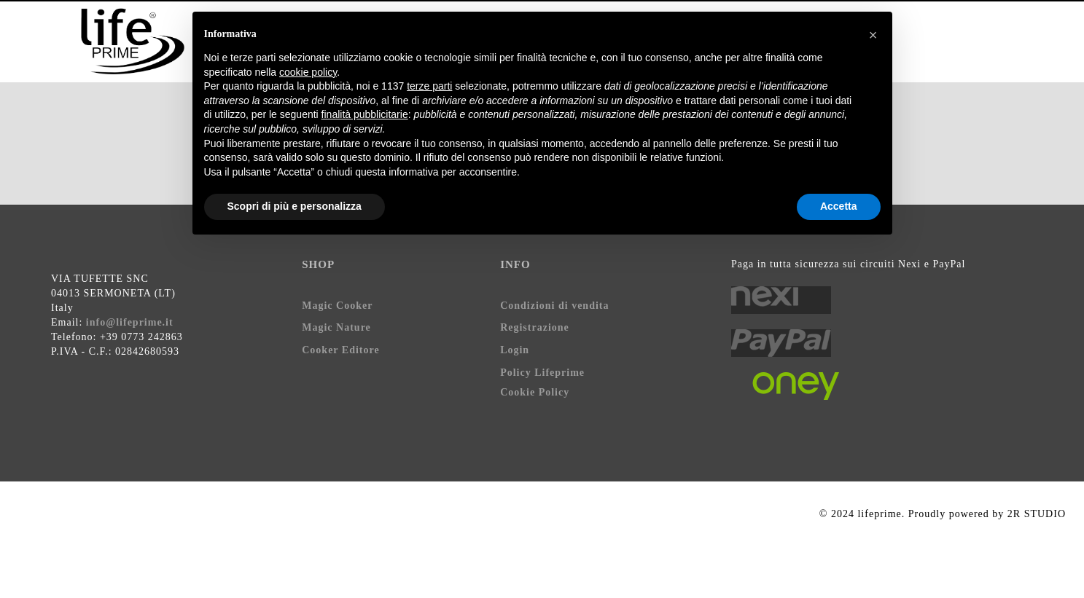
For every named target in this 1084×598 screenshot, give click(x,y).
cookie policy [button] (308, 72)
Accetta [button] (838, 206)
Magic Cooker (337, 305)
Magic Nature (336, 327)
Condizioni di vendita (554, 305)
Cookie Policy (534, 392)
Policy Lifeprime (542, 372)
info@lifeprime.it (129, 322)
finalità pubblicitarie (364, 114)
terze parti (429, 86)
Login (514, 350)
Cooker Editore (340, 350)
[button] (873, 35)
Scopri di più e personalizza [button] (294, 206)
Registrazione (534, 327)
